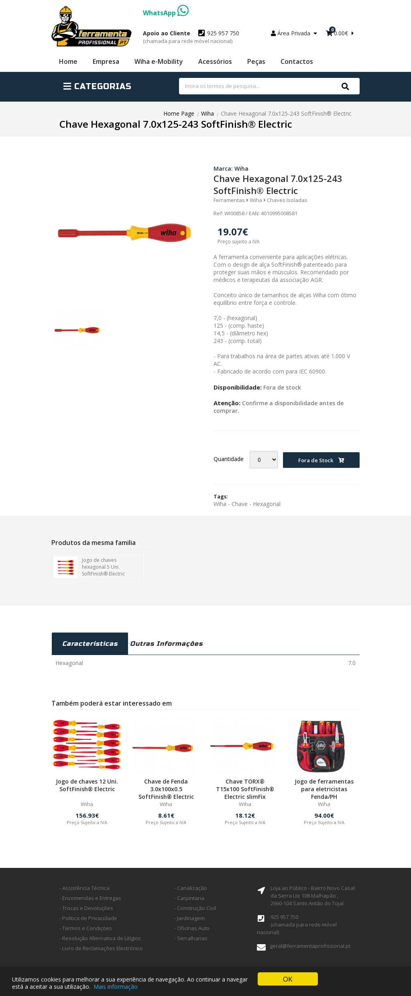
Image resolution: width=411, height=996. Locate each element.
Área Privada (294, 33)
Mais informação (116, 986)
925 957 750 (191, 37)
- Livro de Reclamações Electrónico (101, 948)
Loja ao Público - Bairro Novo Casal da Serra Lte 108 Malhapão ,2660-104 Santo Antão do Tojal (313, 895)
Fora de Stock (321, 460)
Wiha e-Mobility (158, 61)
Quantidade (229, 459)
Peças (256, 61)
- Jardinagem (189, 918)
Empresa (106, 61)
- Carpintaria (189, 898)
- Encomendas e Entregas (90, 898)
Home (68, 61)
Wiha (207, 113)
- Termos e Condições (85, 928)
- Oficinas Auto (192, 928)
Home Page (178, 113)
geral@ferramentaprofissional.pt (310, 945)
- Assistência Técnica (84, 888)
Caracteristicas (90, 643)
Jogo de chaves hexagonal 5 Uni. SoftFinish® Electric (89, 567)
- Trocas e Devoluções (86, 908)
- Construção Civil (195, 908)
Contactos (297, 61)
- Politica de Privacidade (88, 918)
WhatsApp (166, 12)
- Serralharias (191, 938)
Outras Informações (166, 643)
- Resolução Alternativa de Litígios (100, 938)
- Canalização (190, 888)
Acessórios (215, 61)
